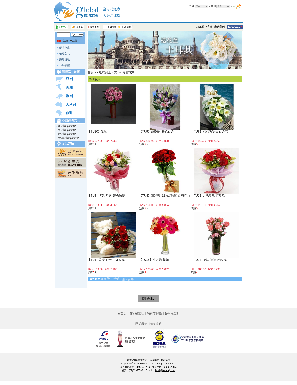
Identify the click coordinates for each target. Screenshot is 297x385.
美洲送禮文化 (67, 130)
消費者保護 (154, 313)
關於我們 (141, 323)
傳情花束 (64, 47)
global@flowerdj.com (164, 370)
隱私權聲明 (136, 313)
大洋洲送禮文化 (68, 138)
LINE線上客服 (204, 26)
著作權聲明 (172, 313)
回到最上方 (148, 298)
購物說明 (155, 323)
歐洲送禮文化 (67, 134)
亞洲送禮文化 (67, 126)
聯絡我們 (219, 26)
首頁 (91, 72)
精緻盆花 (64, 53)
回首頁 (122, 313)
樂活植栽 (64, 59)
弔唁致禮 (64, 65)
